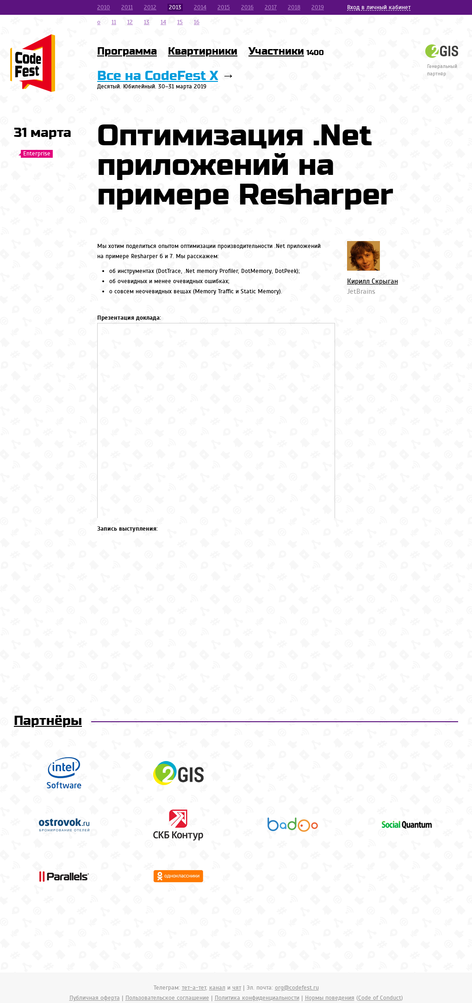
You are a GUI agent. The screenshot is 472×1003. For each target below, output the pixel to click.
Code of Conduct (379, 998)
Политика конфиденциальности (257, 998)
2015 (223, 7)
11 (114, 22)
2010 (103, 7)
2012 (150, 7)
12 (130, 22)
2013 (175, 7)
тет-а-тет (194, 987)
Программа (127, 51)
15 (180, 22)
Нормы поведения (329, 998)
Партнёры (48, 721)
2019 (317, 7)
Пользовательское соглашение (167, 998)
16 (196, 22)
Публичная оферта (94, 998)
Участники (286, 51)
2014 (200, 7)
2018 (294, 7)
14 (163, 22)
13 (146, 22)
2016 (247, 7)
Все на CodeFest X (157, 76)
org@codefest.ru (297, 987)
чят (236, 987)
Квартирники (202, 51)
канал (217, 987)
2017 (271, 7)
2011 (127, 7)
